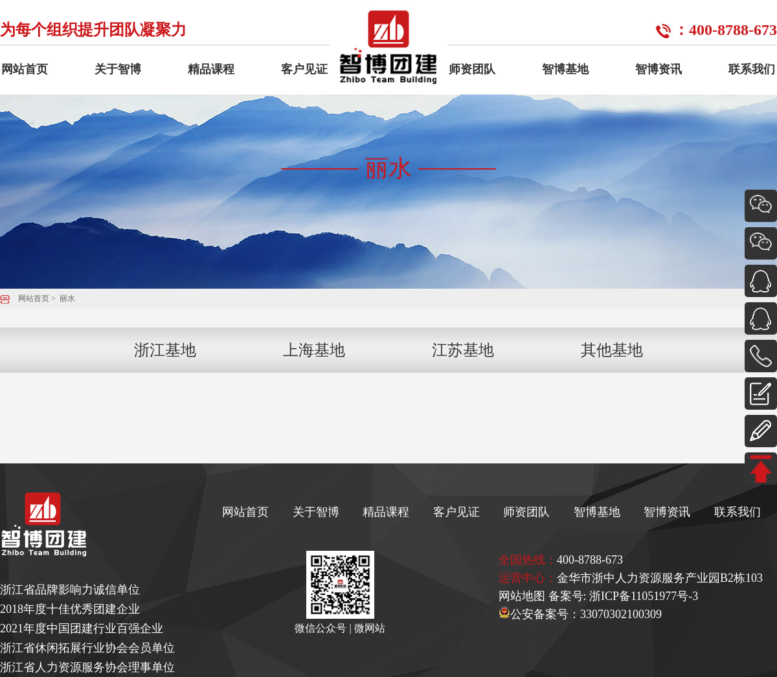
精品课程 (211, 69)
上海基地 (314, 350)
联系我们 (751, 69)
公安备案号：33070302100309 (580, 614)
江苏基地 (463, 350)
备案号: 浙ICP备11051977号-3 (623, 596)
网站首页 (24, 69)
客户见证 (304, 69)
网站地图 (522, 596)
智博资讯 (658, 69)
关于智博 (118, 69)
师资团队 (472, 69)
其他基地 (612, 350)
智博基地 (565, 69)
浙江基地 (165, 350)
